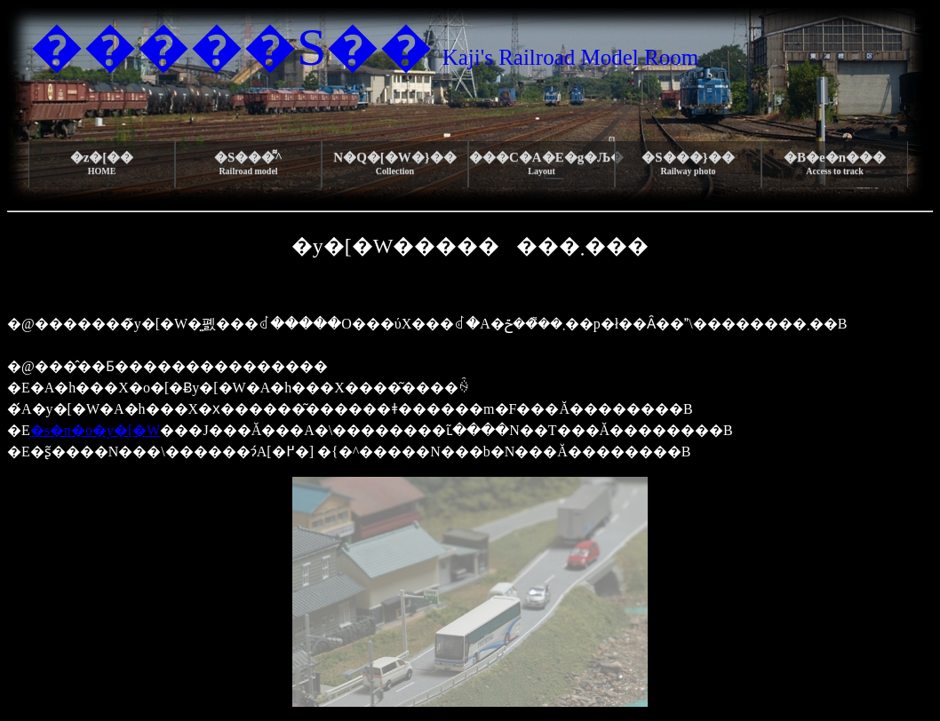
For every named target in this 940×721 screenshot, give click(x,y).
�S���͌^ (248, 163)
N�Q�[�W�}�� (394, 163)
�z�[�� (102, 163)
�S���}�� (687, 163)
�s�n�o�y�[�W (95, 430)
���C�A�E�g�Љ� (542, 163)
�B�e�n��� (835, 163)
